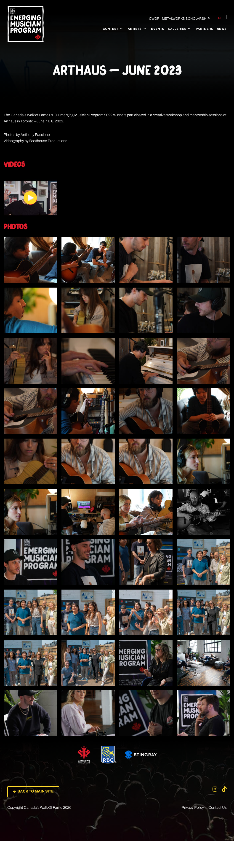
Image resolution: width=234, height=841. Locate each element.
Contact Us (217, 808)
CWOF (154, 18)
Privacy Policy (193, 808)
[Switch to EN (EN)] (215, 18)
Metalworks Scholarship (186, 18)
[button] (33, 791)
